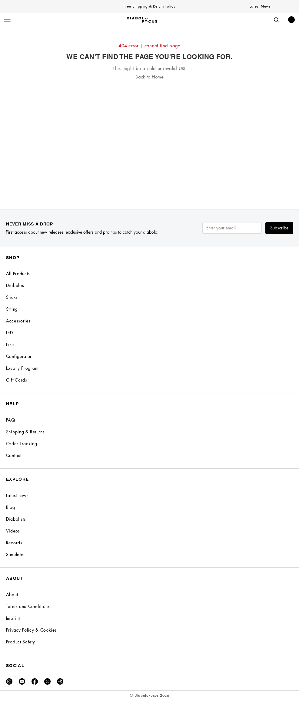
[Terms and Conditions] (149, 606)
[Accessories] (149, 320)
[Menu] (7, 19)
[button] (291, 19)
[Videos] (149, 531)
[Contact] (149, 455)
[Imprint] (149, 618)
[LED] (149, 332)
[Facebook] (35, 681)
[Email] (230, 227)
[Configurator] (149, 356)
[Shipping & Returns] (149, 431)
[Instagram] (9, 681)
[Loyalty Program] (149, 368)
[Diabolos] (149, 285)
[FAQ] (149, 420)
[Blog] (149, 507)
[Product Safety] (149, 641)
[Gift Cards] (149, 380)
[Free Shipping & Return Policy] (150, 6)
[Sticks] (149, 297)
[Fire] (149, 344)
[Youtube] (22, 681)
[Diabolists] (149, 519)
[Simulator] (149, 554)
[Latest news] (149, 495)
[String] (149, 309)
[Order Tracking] (149, 443)
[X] (47, 681)
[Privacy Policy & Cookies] (149, 630)
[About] (149, 594)
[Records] (149, 542)
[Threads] (60, 681)
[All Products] (149, 273)
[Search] (276, 19)
